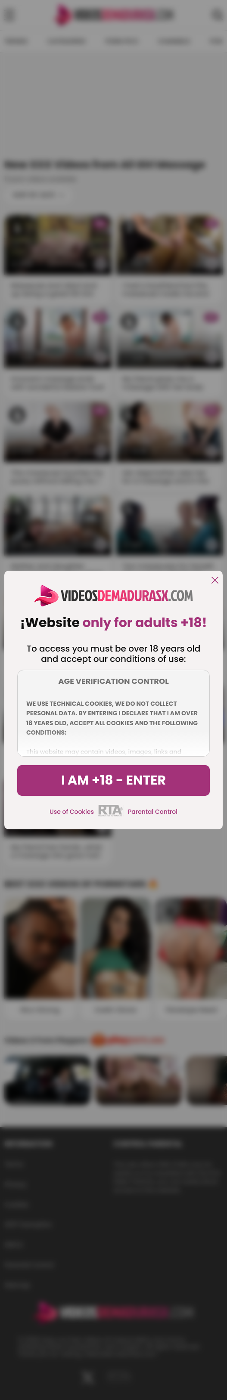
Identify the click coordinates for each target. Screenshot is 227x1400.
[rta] (111, 815)
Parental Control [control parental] (152, 811)
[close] (214, 581)
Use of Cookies (72, 811)
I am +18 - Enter (113, 780)
